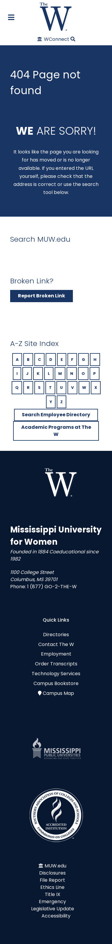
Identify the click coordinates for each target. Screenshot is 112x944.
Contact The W (56, 644)
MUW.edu (55, 865)
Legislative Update (52, 908)
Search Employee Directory (56, 414)
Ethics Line (52, 887)
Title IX (52, 894)
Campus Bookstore (56, 683)
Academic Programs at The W (56, 431)
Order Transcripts (56, 663)
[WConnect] (53, 39)
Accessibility (56, 915)
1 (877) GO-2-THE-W (52, 586)
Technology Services (56, 673)
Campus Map (58, 693)
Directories (56, 634)
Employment (56, 653)
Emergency (52, 901)
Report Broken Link (41, 295)
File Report (52, 880)
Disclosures (52, 873)
